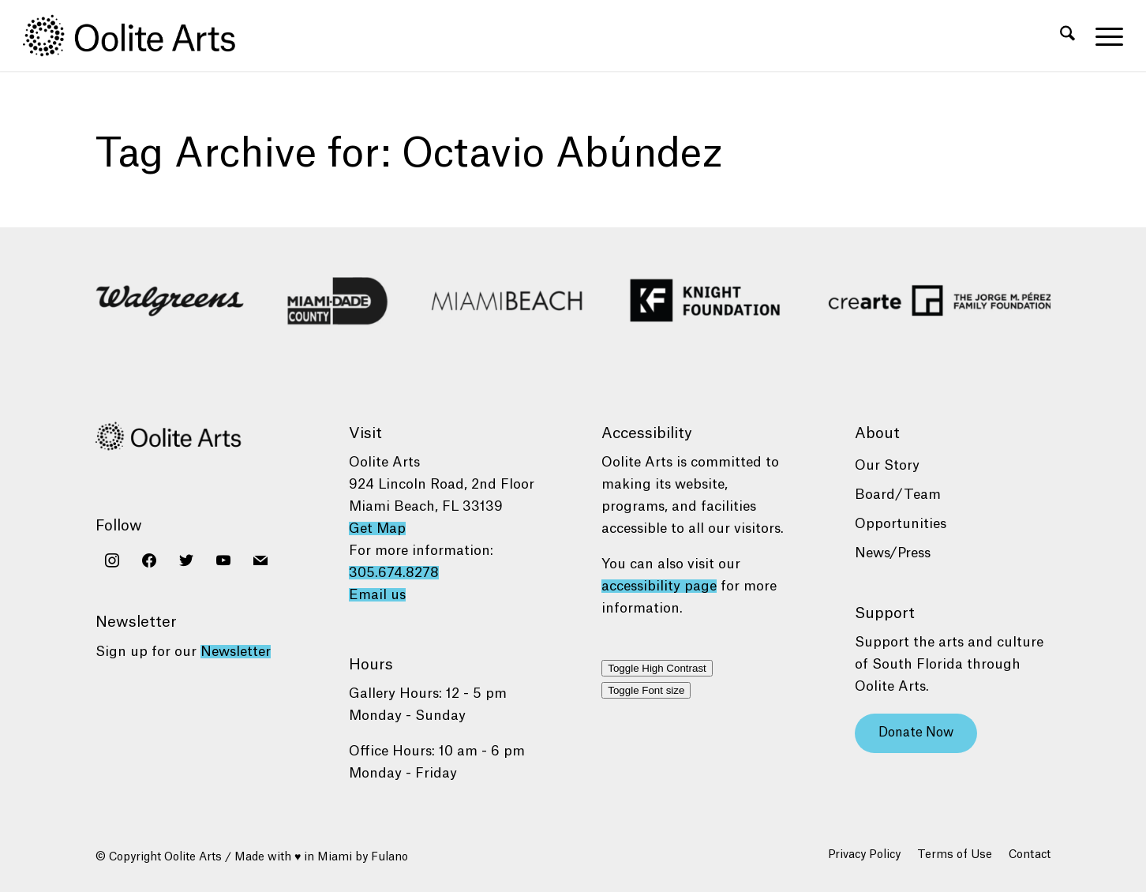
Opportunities (900, 523)
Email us (377, 595)
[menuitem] (1067, 35)
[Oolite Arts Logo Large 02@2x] (138, 35)
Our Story (887, 465)
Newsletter (235, 651)
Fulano (389, 857)
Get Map (377, 528)
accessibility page (659, 586)
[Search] (1067, 35)
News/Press (893, 553)
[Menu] (1104, 35)
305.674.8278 (394, 572)
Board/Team (898, 494)
